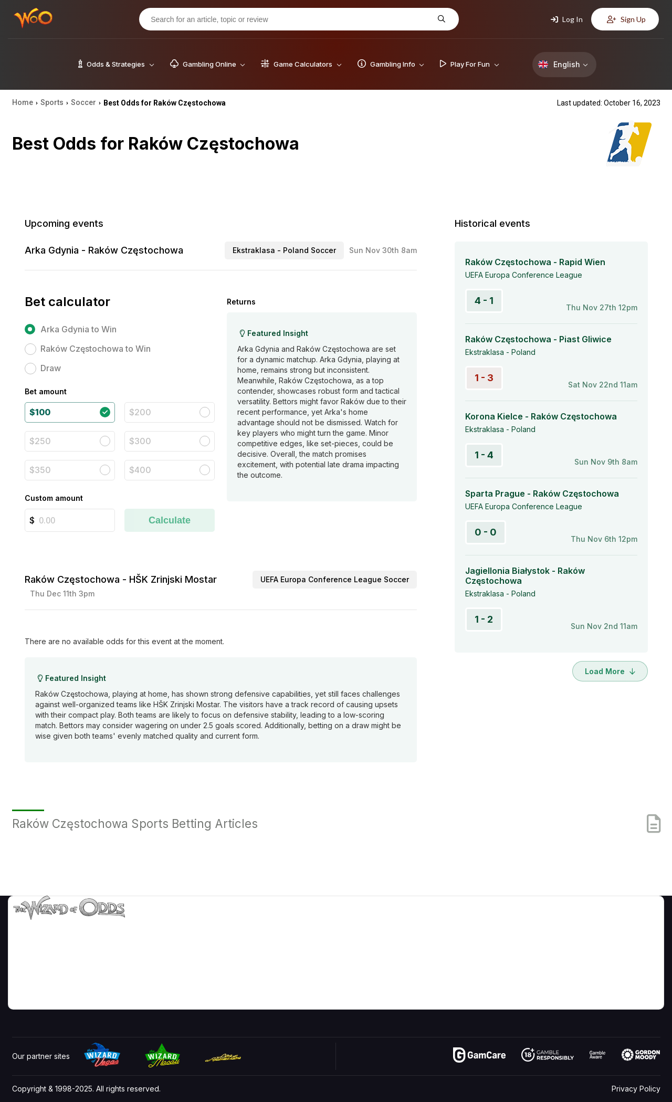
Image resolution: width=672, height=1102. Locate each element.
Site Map (635, 955)
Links (571, 955)
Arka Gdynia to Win (78, 329)
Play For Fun (473, 970)
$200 (140, 412)
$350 (40, 470)
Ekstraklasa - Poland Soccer (284, 250)
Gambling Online (480, 985)
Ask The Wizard (479, 1000)
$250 (40, 441)
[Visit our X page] (67, 998)
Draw (50, 368)
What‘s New (583, 970)
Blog (627, 940)
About (573, 924)
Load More (610, 671)
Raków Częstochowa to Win (95, 348)
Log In (567, 19)
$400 (140, 470)
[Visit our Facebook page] (44, 998)
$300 (140, 441)
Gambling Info (475, 955)
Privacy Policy (636, 1088)
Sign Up (626, 19)
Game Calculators (482, 940)
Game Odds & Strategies (494, 924)
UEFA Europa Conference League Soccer (334, 579)
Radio (573, 985)
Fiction (631, 970)
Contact (576, 940)
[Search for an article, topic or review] (291, 19)
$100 (39, 412)
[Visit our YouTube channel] (21, 998)
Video (630, 924)
